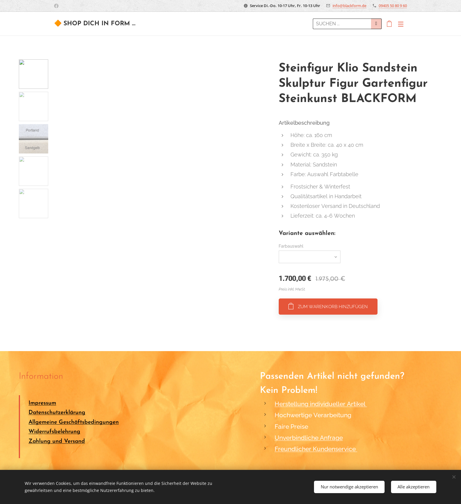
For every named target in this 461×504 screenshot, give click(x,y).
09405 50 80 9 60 (393, 5)
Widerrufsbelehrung (54, 432)
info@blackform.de (349, 5)
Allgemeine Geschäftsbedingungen (74, 422)
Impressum (42, 403)
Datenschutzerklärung (57, 413)
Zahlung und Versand (57, 441)
